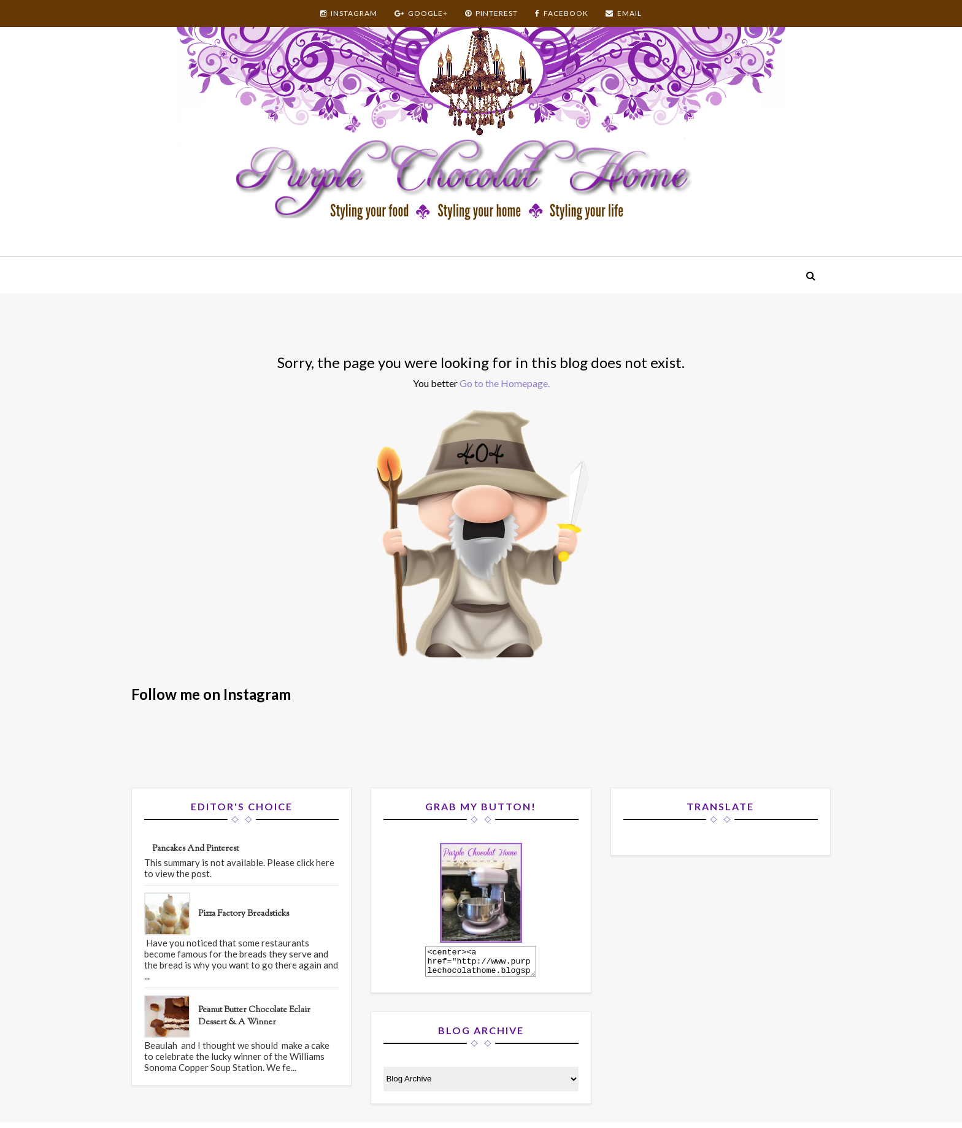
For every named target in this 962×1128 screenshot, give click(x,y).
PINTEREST (491, 13)
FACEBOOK (561, 13)
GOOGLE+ (421, 13)
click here (315, 862)
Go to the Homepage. (505, 383)
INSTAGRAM (348, 13)
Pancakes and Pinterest (195, 849)
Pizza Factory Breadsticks (243, 914)
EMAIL (624, 13)
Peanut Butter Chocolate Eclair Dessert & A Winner (254, 1016)
